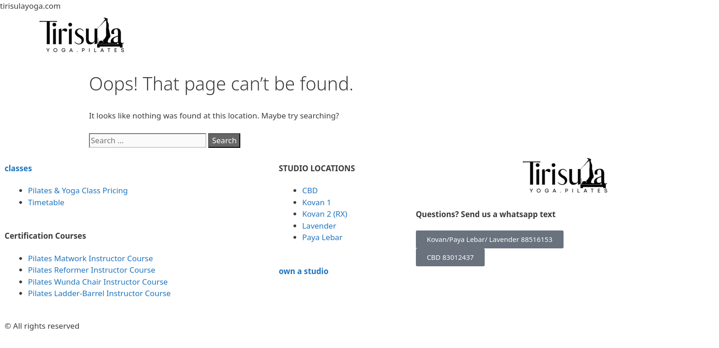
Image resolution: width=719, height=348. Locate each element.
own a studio (303, 271)
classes (18, 168)
